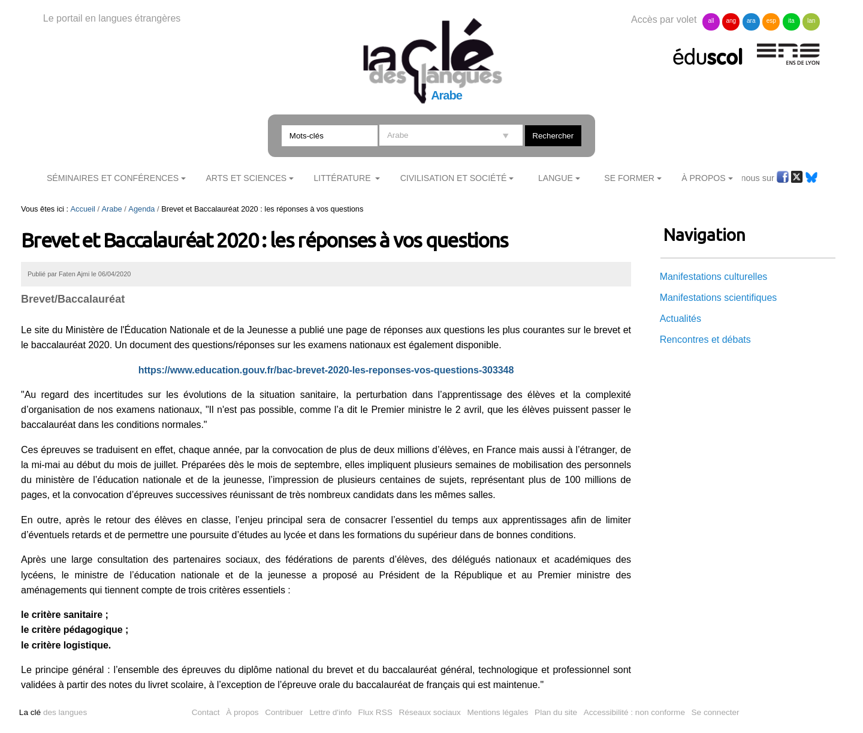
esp (771, 20)
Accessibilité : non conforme (634, 712)
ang (731, 20)
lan (811, 20)
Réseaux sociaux (430, 712)
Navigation (704, 234)
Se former (629, 178)
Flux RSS (375, 712)
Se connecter (716, 712)
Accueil (83, 208)
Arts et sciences (246, 178)
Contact (206, 712)
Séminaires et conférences (113, 178)
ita (791, 20)
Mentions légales (498, 712)
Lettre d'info (330, 712)
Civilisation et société (453, 178)
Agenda (141, 208)
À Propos (703, 178)
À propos (242, 712)
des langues (53, 712)
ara (751, 20)
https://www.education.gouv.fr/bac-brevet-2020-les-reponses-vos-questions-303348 (326, 370)
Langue (555, 178)
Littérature (343, 178)
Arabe (112, 208)
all (711, 20)
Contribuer (284, 712)
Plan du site (556, 712)
